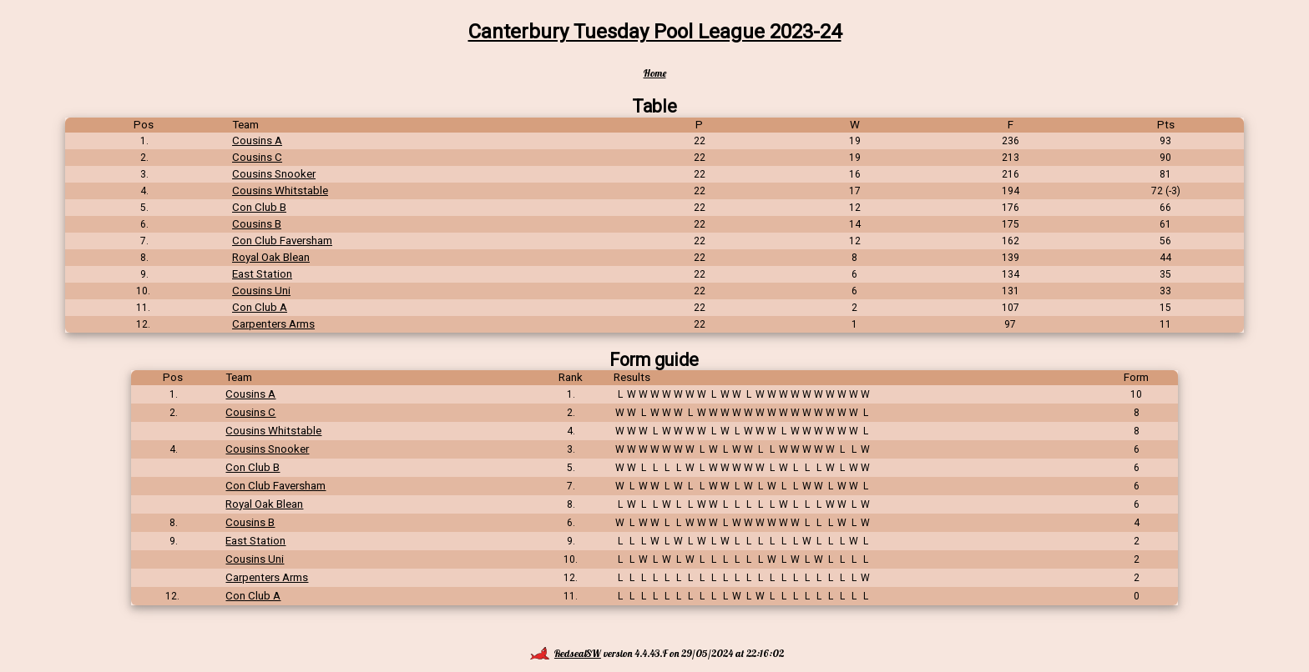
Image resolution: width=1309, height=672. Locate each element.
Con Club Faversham (282, 240)
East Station (262, 274)
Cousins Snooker (274, 174)
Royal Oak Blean (271, 257)
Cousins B (256, 224)
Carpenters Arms (273, 324)
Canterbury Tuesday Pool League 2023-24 (655, 31)
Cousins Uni (261, 290)
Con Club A (259, 307)
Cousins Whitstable (280, 190)
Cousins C (257, 157)
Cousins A (257, 140)
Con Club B (259, 207)
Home (655, 73)
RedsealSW (565, 653)
